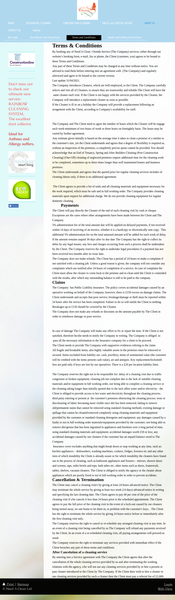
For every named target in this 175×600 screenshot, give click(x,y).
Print (9, 584)
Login (168, 584)
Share (13, 206)
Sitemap (23, 584)
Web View (165, 589)
